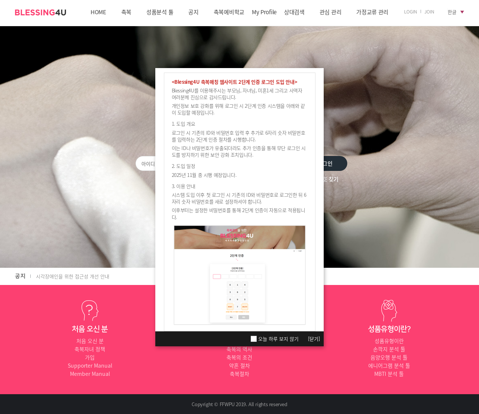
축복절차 (239, 373)
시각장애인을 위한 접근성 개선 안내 (72, 276)
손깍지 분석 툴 (389, 349)
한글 (452, 11)
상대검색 (294, 12)
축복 (126, 12)
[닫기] (314, 338)
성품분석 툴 (159, 12)
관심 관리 (331, 12)
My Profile (264, 12)
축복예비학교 (229, 12)
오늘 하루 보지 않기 (278, 339)
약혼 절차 (239, 365)
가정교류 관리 (372, 12)
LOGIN (410, 11)
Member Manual (90, 373)
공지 (193, 12)
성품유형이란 (389, 340)
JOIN (429, 11)
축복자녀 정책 (89, 349)
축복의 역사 (239, 349)
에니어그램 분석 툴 (389, 365)
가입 (90, 357)
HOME (98, 12)
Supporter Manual (90, 365)
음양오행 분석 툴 (389, 357)
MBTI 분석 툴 (389, 373)
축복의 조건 (239, 357)
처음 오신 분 (90, 340)
